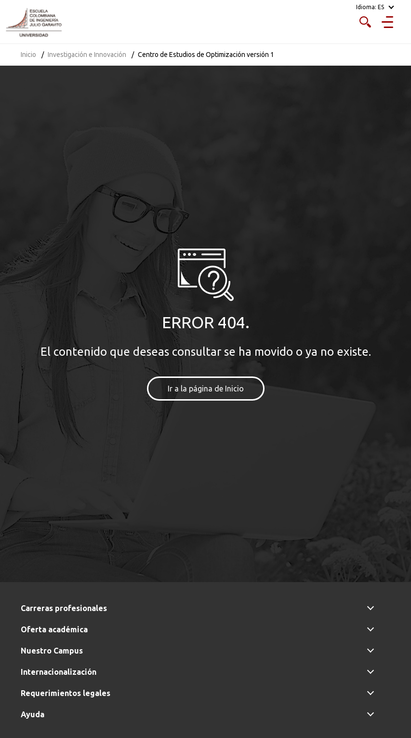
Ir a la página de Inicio (206, 388)
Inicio (28, 54)
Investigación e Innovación (87, 54)
